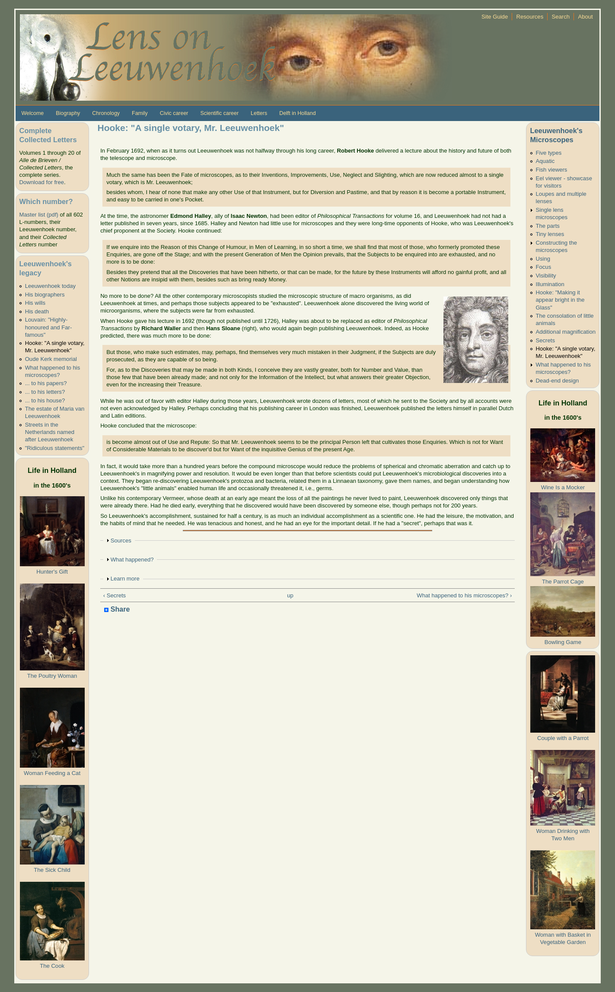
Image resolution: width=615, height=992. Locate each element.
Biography (68, 113)
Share (117, 609)
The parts (548, 226)
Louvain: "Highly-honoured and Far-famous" (48, 327)
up (290, 595)
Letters (259, 113)
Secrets (545, 340)
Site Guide (494, 16)
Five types (549, 153)
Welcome (33, 113)
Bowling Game (563, 642)
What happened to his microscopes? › (464, 595)
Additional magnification (566, 332)
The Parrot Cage (563, 581)
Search (561, 16)
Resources (530, 16)
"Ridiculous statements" (55, 448)
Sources (121, 540)
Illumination (550, 284)
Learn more (125, 578)
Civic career (174, 113)
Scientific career (219, 113)
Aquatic (545, 161)
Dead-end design (557, 380)
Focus (543, 267)
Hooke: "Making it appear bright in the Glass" (560, 299)
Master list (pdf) (38, 214)
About (585, 16)
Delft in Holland (297, 113)
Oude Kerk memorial (51, 359)
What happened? (132, 559)
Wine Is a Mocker (563, 487)
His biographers (45, 294)
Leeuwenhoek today (50, 286)
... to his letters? (45, 392)
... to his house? (45, 400)
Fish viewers (551, 169)
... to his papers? (46, 383)
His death (37, 311)
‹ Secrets (114, 595)
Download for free (41, 182)
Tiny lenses (550, 234)
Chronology (106, 113)
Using (543, 258)
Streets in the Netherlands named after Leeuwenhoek (49, 432)
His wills (35, 303)
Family (140, 113)
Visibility (546, 275)
